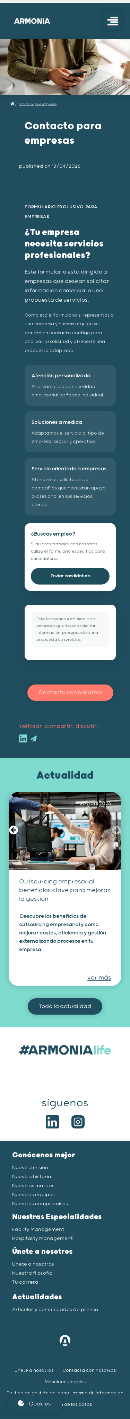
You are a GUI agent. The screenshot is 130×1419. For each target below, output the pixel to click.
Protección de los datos (65, 1404)
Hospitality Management (42, 1238)
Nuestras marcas (33, 1186)
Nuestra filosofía (32, 1273)
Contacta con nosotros (89, 1370)
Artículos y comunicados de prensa (55, 1309)
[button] (13, 831)
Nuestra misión (30, 1167)
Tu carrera (25, 1282)
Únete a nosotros (33, 1264)
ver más (99, 977)
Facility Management (38, 1229)
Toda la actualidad (65, 1006)
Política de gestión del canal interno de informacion (65, 1393)
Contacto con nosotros (70, 692)
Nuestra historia (31, 1176)
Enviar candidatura (70, 576)
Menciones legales (65, 1382)
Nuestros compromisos (40, 1204)
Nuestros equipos (33, 1195)
